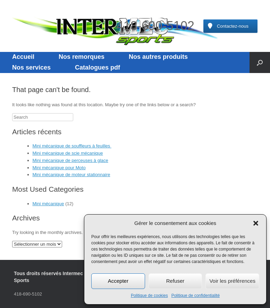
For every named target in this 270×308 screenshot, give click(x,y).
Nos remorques (81, 56)
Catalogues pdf (97, 67)
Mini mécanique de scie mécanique (68, 153)
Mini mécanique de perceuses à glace (70, 160)
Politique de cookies (149, 295)
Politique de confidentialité (195, 295)
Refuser (175, 281)
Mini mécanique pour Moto (59, 167)
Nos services (31, 67)
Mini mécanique (48, 203)
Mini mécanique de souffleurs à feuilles (72, 145)
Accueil (23, 56)
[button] (255, 223)
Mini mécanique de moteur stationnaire (71, 174)
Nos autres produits (158, 56)
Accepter (118, 281)
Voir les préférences (232, 281)
